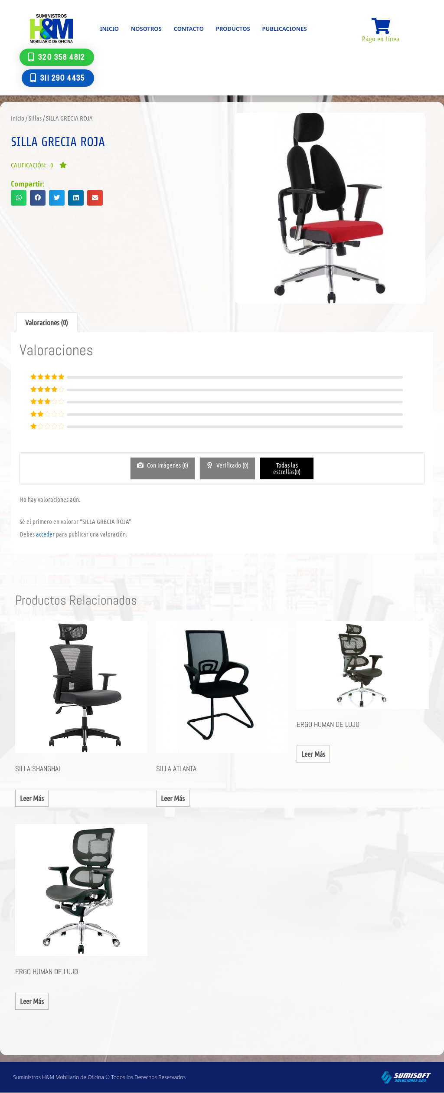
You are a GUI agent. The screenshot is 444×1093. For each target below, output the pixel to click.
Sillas (35, 118)
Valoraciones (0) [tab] (46, 322)
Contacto (189, 29)
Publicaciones (284, 29)
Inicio (109, 29)
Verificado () (231, 465)
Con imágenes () (167, 465)
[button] (39, 165)
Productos (233, 29)
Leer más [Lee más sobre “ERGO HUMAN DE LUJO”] (313, 753)
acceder (45, 534)
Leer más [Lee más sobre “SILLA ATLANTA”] (173, 798)
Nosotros (146, 29)
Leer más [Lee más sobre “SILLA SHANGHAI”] (32, 798)
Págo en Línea (380, 39)
